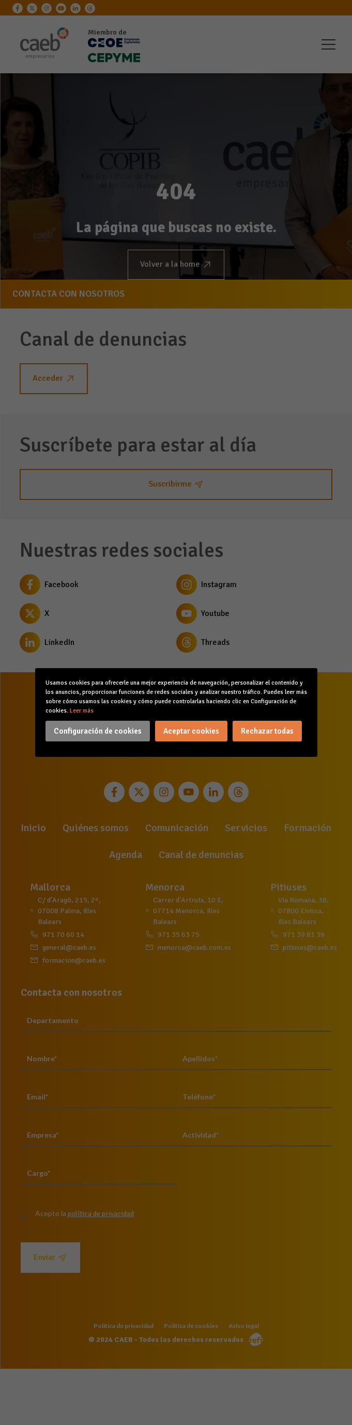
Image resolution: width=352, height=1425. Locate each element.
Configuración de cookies (98, 731)
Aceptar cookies (191, 731)
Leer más (82, 711)
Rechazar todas (267, 731)
